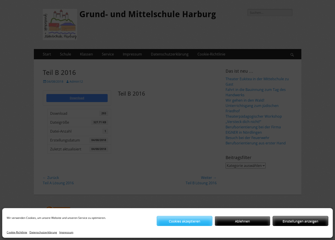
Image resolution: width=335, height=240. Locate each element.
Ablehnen (242, 221)
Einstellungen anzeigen (300, 221)
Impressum (66, 232)
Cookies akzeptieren (184, 221)
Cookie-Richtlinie (17, 232)
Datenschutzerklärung (43, 232)
